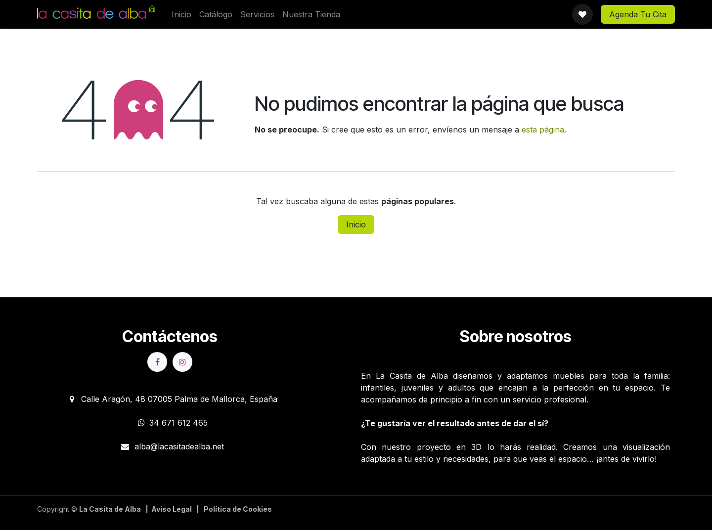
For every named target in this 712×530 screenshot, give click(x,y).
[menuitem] (181, 14)
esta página (543, 129)
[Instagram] (182, 362)
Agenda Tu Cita (638, 14)
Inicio (356, 224)
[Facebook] (157, 362)
